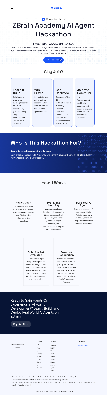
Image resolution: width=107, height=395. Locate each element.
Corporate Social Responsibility (63, 377)
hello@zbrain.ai (83, 345)
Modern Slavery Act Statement (54, 382)
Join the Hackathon (52, 60)
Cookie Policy (44, 377)
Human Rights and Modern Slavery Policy (26, 382)
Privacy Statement (74, 382)
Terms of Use (88, 382)
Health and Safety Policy (57, 380)
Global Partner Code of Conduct (23, 380)
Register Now (20, 324)
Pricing (39, 354)
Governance (41, 380)
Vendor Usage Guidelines (20, 385)
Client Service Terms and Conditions (24, 377)
